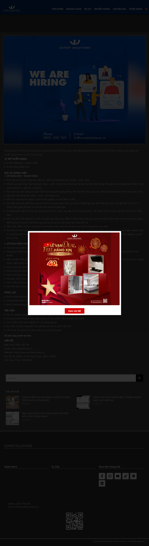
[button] (74, 311)
